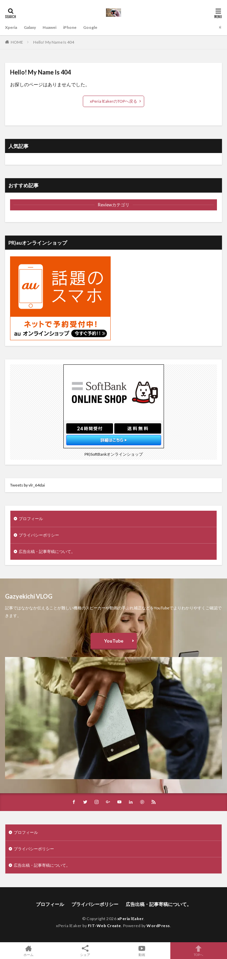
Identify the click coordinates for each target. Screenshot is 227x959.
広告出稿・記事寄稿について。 (47, 551)
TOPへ (198, 950)
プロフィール (31, 518)
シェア (85, 951)
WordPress (158, 925)
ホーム (28, 950)
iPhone (69, 27)
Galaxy (30, 27)
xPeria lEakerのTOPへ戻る (113, 101)
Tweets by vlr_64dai (27, 485)
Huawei (49, 27)
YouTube (113, 641)
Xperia (11, 27)
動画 (142, 950)
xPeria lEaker (130, 918)
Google (90, 27)
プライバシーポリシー (39, 535)
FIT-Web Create (104, 925)
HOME (17, 42)
